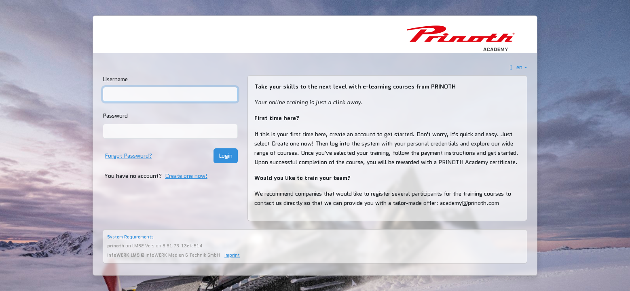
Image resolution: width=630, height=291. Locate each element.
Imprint (232, 255)
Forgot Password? (128, 156)
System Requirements (130, 237)
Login (226, 156)
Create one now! (186, 176)
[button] (517, 67)
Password (115, 116)
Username (115, 79)
